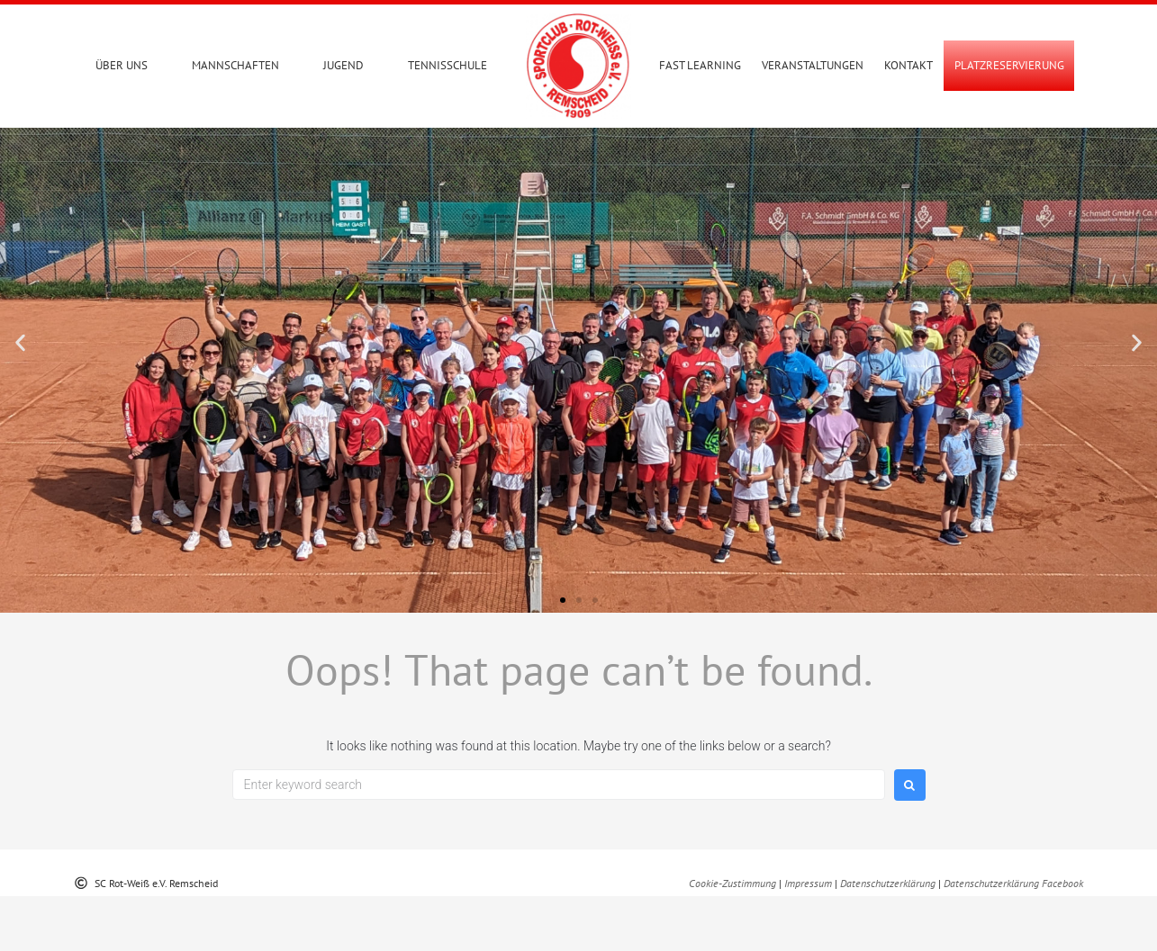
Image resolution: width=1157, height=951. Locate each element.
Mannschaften (235, 65)
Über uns (121, 65)
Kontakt (908, 65)
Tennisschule (447, 65)
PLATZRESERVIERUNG (1009, 65)
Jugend (343, 65)
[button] (20, 397)
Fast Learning (700, 65)
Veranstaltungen (812, 65)
